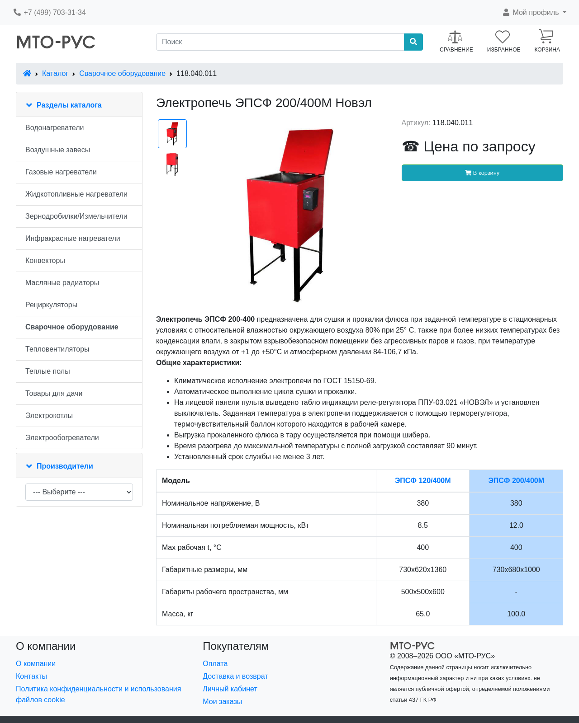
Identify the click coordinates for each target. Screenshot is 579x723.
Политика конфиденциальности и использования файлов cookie (98, 694)
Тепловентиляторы (57, 349)
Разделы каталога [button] (69, 105)
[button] (534, 13)
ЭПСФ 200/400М (516, 480)
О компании (36, 663)
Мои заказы (222, 701)
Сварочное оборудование (122, 73)
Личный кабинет (230, 689)
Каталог (55, 73)
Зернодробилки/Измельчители (76, 216)
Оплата (215, 663)
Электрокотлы (49, 415)
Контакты (31, 676)
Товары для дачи (53, 393)
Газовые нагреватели (61, 172)
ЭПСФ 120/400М (423, 480)
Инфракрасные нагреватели (72, 238)
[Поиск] (280, 42)
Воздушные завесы (57, 150)
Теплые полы (47, 371)
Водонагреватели (54, 127)
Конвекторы (45, 260)
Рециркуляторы (51, 305)
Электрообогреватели (62, 437)
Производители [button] (65, 466)
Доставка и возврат (235, 676)
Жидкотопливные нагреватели (76, 194)
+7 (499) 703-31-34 (49, 12)
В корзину (482, 172)
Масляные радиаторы (62, 282)
